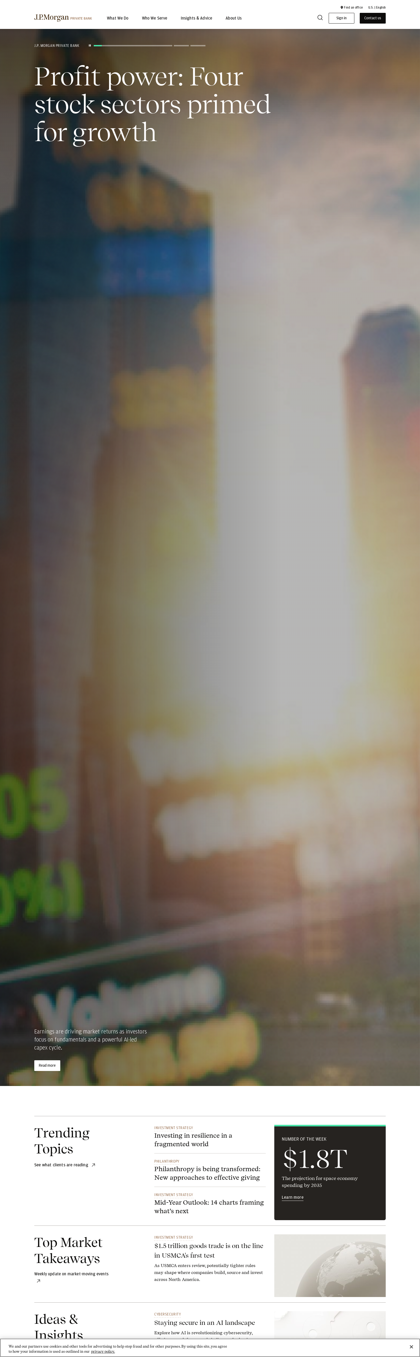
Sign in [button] (341, 18)
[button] (351, 7)
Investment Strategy (173, 1128)
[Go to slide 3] (197, 45)
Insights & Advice (196, 18)
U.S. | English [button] (377, 7)
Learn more (292, 1197)
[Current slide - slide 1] (133, 45)
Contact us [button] (372, 18)
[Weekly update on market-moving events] (71, 1274)
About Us (234, 18)
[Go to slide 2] (181, 45)
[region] (210, 1348)
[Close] (411, 1347)
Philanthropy (166, 1161)
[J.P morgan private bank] (63, 18)
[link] (210, 1262)
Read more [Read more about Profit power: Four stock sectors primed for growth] (47, 1065)
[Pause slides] (90, 46)
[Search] (320, 18)
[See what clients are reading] (61, 1165)
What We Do (118, 18)
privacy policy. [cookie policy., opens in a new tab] (103, 1352)
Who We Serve (154, 18)
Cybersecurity (167, 1314)
